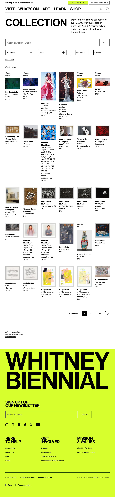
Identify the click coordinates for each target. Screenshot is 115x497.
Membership (46, 452)
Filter (42, 53)
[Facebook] (19, 425)
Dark (8, 485)
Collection (36, 22)
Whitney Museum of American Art (19, 3)
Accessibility (10, 448)
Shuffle (100, 9)
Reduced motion (23, 485)
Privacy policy (10, 477)
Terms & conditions (27, 477)
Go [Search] (104, 43)
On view (94, 52)
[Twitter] (31, 425)
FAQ (7, 456)
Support (44, 448)
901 (100, 314)
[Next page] (107, 313)
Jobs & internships (48, 456)
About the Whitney (84, 448)
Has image (77, 52)
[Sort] (19, 52)
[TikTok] (25, 425)
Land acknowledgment (86, 452)
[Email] (41, 414)
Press (7, 460)
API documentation (12, 332)
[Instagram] (7, 425)
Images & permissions (14, 334)
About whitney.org (45, 477)
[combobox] (57, 42)
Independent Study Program (52, 460)
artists (102, 26)
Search (107, 9)
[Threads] (13, 425)
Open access (10, 337)
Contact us (9, 452)
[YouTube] (38, 425)
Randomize (9, 59)
